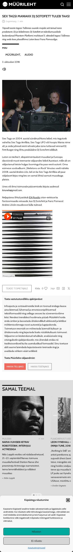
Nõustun (36, 531)
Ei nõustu (36, 540)
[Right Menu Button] (69, 4)
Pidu (4, 48)
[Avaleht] (19, 5)
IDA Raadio (34, 197)
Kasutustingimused (36, 547)
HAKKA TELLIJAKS (15, 366)
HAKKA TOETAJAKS (40, 366)
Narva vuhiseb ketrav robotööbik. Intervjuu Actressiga (16, 446)
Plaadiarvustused (61, 438)
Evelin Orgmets (59, 485)
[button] (68, 500)
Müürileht (12, 54)
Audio (29, 54)
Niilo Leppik (9, 478)
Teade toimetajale (17, 288)
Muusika (6, 438)
